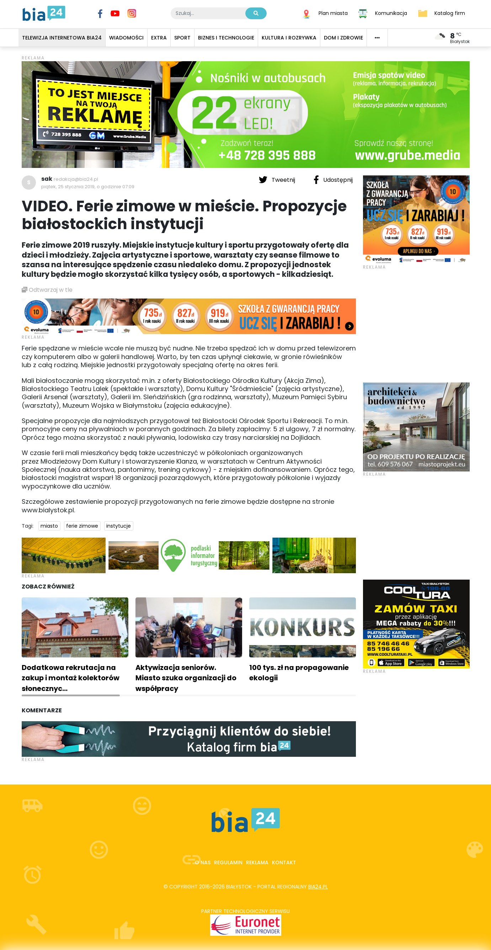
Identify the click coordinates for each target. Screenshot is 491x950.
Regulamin (228, 862)
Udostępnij (333, 179)
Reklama (257, 862)
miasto (49, 525)
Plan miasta (333, 12)
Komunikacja (391, 12)
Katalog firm (449, 12)
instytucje (118, 525)
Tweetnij (278, 179)
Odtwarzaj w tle (47, 290)
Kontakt (284, 862)
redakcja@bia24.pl (76, 179)
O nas (202, 862)
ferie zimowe (82, 525)
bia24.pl (318, 886)
